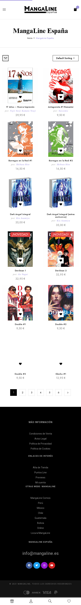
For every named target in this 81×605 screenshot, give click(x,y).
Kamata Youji (29, 111)
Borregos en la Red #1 (20, 160)
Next (67, 392)
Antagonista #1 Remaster (61, 106)
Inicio (29, 38)
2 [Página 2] (22, 392)
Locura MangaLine (40, 533)
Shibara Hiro (23, 164)
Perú (40, 503)
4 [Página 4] (40, 392)
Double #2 (60, 324)
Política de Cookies (40, 448)
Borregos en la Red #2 (61, 160)
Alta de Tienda (40, 467)
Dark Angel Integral (20, 214)
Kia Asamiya (23, 218)
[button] (75, 9)
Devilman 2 (60, 270)
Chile (40, 513)
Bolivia (40, 523)
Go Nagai (23, 274)
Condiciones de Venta (40, 433)
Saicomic (63, 111)
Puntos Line (40, 472)
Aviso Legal (40, 438)
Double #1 (20, 324)
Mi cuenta (40, 482)
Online (40, 528)
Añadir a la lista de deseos (20, 97)
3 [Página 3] (31, 392)
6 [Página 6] (58, 392)
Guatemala (40, 518)
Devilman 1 (20, 270)
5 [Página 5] (49, 392)
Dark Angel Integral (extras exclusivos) (61, 215)
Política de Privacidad (40, 443)
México (40, 508)
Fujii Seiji (15, 111)
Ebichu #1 (61, 374)
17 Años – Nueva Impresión (20, 106)
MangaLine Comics (40, 498)
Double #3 (20, 374)
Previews (40, 477)
